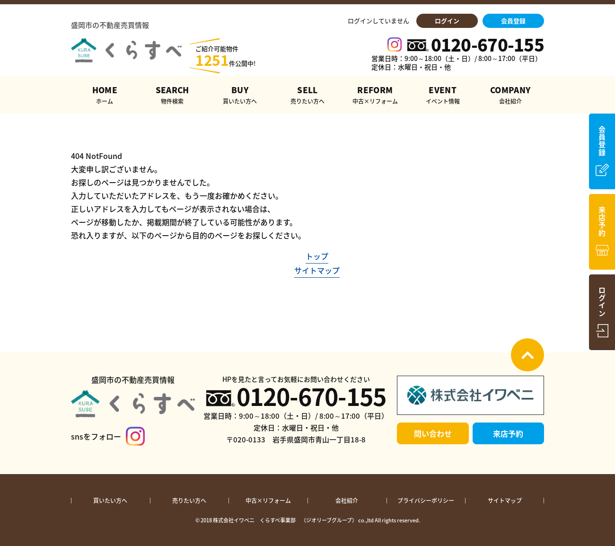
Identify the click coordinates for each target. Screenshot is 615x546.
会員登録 (513, 20)
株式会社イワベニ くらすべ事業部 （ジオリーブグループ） (285, 520)
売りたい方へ (189, 500)
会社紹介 (346, 500)
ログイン (447, 20)
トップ (317, 256)
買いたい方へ (110, 500)
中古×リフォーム (268, 500)
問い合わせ (433, 433)
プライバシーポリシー (425, 500)
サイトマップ (317, 270)
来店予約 (508, 433)
